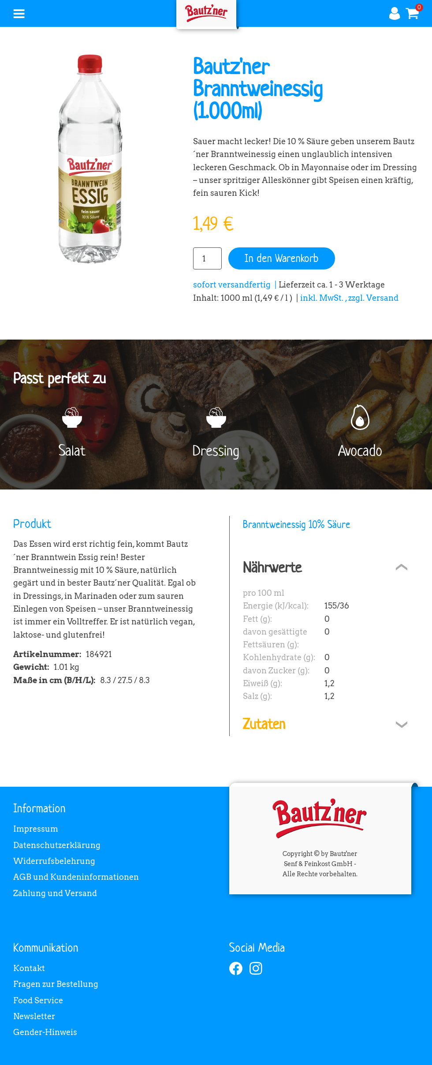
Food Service (38, 1000)
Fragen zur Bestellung (55, 984)
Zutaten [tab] (264, 723)
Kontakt (29, 968)
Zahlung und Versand (55, 893)
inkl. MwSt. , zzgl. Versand (349, 298)
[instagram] (256, 968)
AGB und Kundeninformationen (76, 877)
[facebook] (235, 968)
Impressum (35, 828)
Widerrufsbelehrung (54, 861)
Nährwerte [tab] (272, 567)
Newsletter (34, 1016)
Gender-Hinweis (45, 1032)
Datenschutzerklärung (57, 845)
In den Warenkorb (282, 258)
